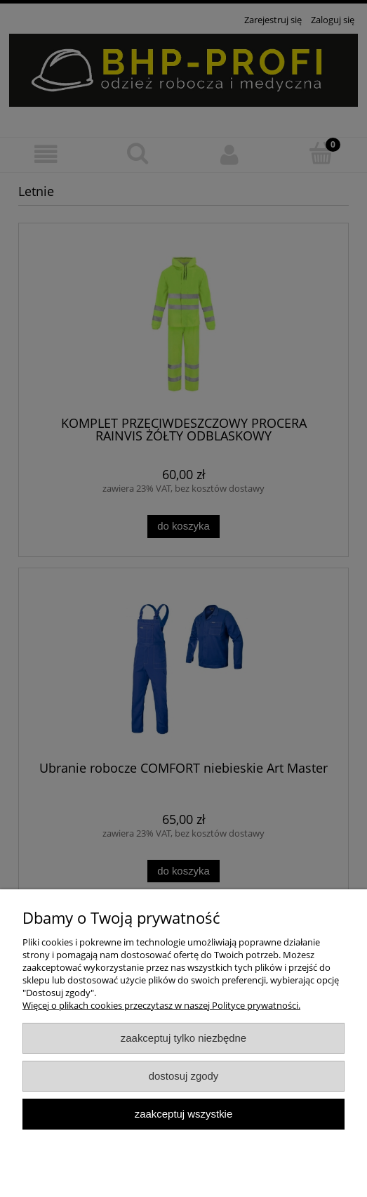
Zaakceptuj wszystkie (183, 1114)
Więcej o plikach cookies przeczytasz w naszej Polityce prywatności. (161, 1005)
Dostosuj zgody (184, 1076)
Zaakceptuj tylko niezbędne (183, 1038)
